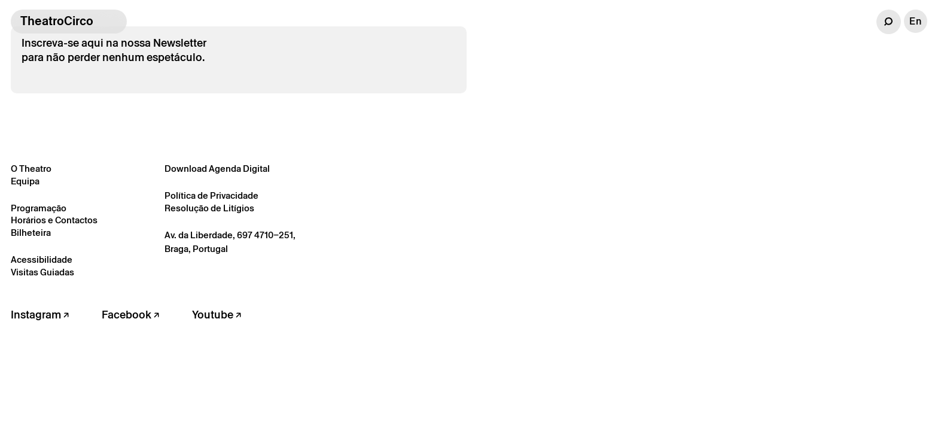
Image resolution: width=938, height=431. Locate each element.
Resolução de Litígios (209, 208)
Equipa (25, 181)
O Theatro (31, 168)
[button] (888, 22)
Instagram (40, 314)
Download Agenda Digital (217, 168)
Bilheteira (31, 232)
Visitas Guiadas (42, 272)
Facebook (130, 314)
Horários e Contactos (54, 220)
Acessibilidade (41, 259)
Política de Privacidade (211, 195)
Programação (38, 208)
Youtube (216, 314)
